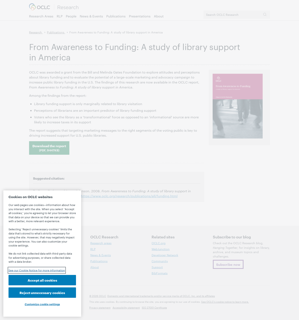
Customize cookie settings (42, 304)
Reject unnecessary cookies (42, 292)
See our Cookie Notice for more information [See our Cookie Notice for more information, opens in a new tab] (37, 270)
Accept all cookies (42, 280)
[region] (42, 253)
